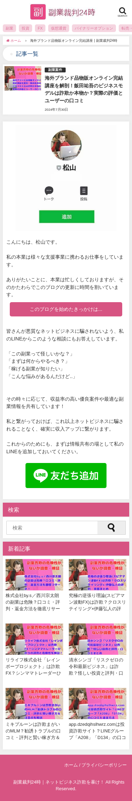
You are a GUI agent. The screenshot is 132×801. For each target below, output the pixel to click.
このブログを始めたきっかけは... (66, 309)
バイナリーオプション (94, 28)
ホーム (71, 765)
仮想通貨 (58, 28)
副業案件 (55, 69)
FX (40, 28)
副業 (9, 28)
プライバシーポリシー (104, 765)
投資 (25, 28)
